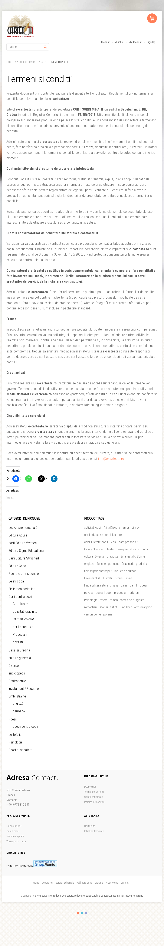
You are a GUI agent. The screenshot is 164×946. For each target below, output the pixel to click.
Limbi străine (17, 696)
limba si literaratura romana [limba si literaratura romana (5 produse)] (101, 585)
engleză (18, 704)
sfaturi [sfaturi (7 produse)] (104, 607)
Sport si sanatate (20, 750)
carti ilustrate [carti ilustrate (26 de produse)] (113, 535)
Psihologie (16, 742)
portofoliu (15, 735)
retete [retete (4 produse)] (104, 600)
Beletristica (16, 581)
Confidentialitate (93, 796)
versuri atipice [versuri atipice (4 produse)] (143, 607)
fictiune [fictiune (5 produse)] (101, 564)
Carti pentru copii (20, 597)
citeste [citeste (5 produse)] (109, 549)
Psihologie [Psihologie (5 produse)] (91, 600)
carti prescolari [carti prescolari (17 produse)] (128, 542)
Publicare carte (84, 882)
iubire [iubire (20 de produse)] (128, 578)
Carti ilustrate (22, 604)
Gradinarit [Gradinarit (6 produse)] (127, 564)
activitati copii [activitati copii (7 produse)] (93, 527)
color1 (78, 913)
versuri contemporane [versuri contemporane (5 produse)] (98, 614)
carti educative (23, 627)
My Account (135, 42)
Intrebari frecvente (94, 831)
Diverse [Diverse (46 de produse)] (100, 556)
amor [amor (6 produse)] (126, 527)
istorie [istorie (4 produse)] (119, 578)
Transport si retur (16, 841)
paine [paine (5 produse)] (124, 585)
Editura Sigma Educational (26, 551)
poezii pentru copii (25, 727)
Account (105, 42)
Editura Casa (17, 566)
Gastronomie (17, 681)
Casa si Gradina (19, 650)
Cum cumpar (13, 826)
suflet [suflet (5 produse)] (113, 607)
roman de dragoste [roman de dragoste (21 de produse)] (132, 600)
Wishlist (119, 42)
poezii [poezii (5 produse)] (144, 585)
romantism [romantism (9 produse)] (91, 607)
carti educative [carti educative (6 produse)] (93, 535)
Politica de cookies (94, 802)
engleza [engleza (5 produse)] (89, 564)
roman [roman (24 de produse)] (114, 600)
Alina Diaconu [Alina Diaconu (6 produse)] (112, 527)
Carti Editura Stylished (24, 558)
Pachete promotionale (24, 574)
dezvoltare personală (23, 528)
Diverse (14, 666)
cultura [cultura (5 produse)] (88, 556)
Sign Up (151, 42)
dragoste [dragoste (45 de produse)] (112, 556)
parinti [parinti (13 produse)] (134, 585)
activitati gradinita (25, 612)
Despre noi (90, 786)
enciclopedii (17, 673)
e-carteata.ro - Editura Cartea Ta (24, 62)
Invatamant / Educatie (24, 689)
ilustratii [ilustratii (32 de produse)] (107, 578)
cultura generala (20, 658)
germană (19, 711)
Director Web (26, 866)
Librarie (99, 882)
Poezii (13, 719)
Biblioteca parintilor (22, 589)
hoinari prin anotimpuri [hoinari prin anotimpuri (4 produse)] (98, 571)
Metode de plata (15, 836)
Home (36, 882)
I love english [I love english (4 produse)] (92, 578)
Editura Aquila (18, 535)
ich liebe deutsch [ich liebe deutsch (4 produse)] (125, 571)
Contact (124, 882)
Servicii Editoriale (65, 882)
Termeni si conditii (94, 791)
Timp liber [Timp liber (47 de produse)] (125, 607)
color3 (86, 913)
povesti (18, 642)
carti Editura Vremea (23, 543)
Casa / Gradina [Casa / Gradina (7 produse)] (93, 549)
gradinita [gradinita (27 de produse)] (141, 564)
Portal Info (12, 866)
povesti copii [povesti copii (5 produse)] (104, 593)
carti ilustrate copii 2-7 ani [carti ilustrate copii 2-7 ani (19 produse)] (100, 542)
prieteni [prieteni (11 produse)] (134, 593)
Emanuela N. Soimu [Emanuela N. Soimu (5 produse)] (133, 556)
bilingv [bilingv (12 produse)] (135, 527)
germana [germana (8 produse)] (113, 564)
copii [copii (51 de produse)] (144, 549)
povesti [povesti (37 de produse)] (89, 593)
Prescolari (20, 635)
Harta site (89, 826)
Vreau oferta (111, 882)
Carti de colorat (23, 619)
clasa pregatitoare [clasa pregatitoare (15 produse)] (127, 549)
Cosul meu (12, 831)
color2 (82, 913)
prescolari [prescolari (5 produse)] (120, 593)
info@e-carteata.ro (111, 459)
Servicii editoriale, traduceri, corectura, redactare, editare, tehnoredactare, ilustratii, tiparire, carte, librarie (88, 895)
